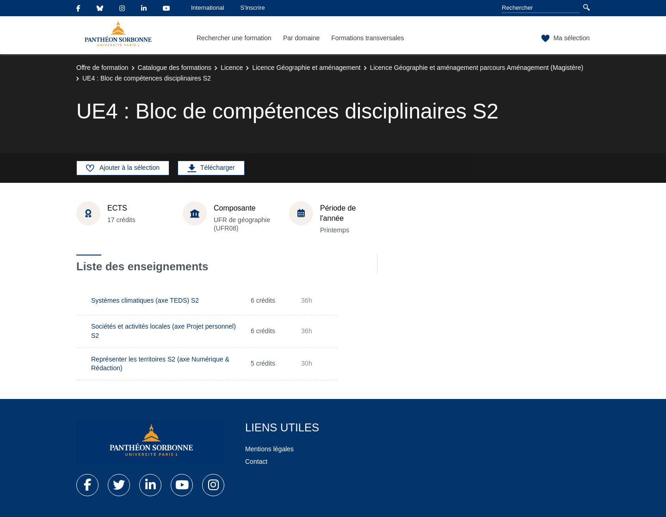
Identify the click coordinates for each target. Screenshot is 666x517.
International (207, 7)
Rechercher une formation (234, 38)
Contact (256, 461)
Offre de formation (102, 67)
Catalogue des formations (175, 67)
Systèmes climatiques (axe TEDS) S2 (145, 300)
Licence (232, 67)
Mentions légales (269, 449)
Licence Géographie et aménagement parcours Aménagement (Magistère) (476, 67)
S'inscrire (252, 7)
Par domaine (301, 38)
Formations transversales (367, 38)
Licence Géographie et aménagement (306, 67)
